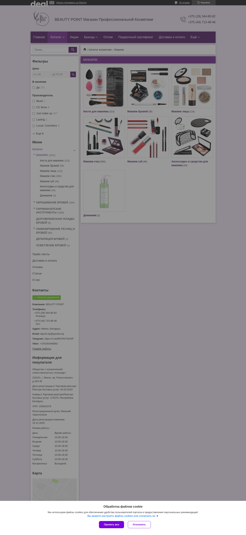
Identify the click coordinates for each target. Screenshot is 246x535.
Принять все (111, 524)
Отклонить (139, 524)
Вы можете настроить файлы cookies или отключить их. (121, 515)
